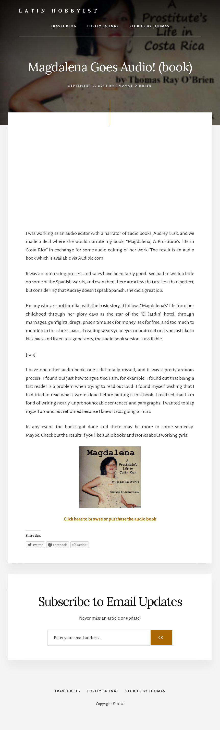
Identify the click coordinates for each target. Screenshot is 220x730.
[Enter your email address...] (110, 638)
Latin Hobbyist (59, 10)
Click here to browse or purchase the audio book (110, 519)
